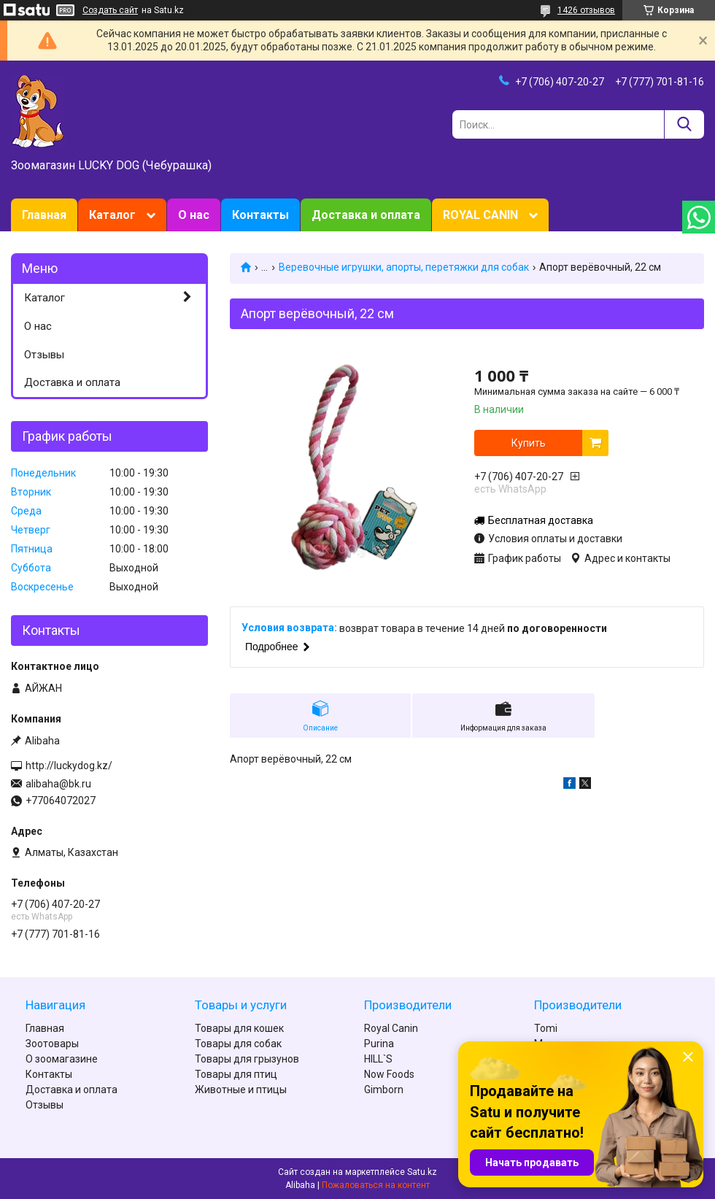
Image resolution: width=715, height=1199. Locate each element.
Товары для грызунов (247, 1059)
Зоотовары (52, 1043)
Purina (379, 1043)
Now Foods (389, 1074)
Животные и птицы (241, 1089)
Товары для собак (238, 1043)
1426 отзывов (586, 10)
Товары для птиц (236, 1074)
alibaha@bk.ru (58, 784)
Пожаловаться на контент (376, 1185)
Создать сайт (110, 10)
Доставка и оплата (366, 215)
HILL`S (378, 1059)
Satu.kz (422, 1172)
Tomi (545, 1028)
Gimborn (383, 1089)
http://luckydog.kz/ (69, 765)
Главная (44, 215)
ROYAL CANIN (480, 215)
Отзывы (44, 354)
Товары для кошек (239, 1028)
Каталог (112, 215)
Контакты (260, 215)
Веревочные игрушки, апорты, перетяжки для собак (404, 267)
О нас (193, 215)
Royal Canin (391, 1028)
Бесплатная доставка (540, 520)
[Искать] (684, 124)
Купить (528, 443)
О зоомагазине (62, 1059)
